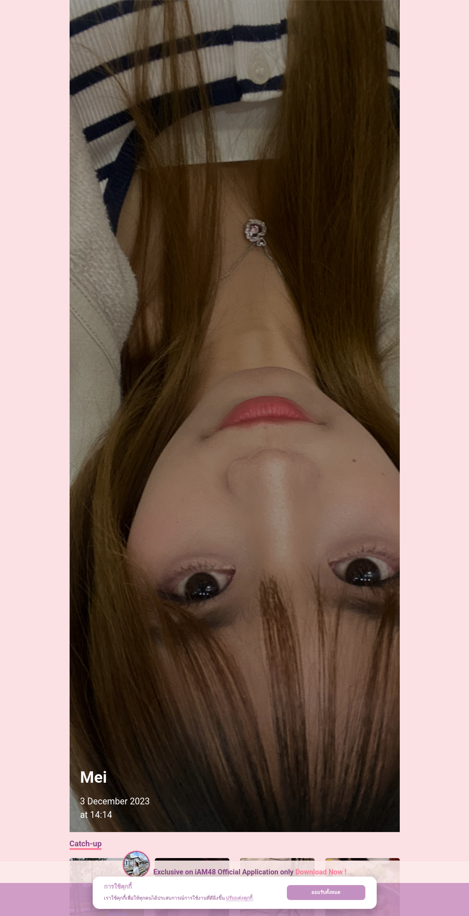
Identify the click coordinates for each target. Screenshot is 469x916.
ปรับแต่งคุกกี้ (239, 898)
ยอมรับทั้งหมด (325, 892)
